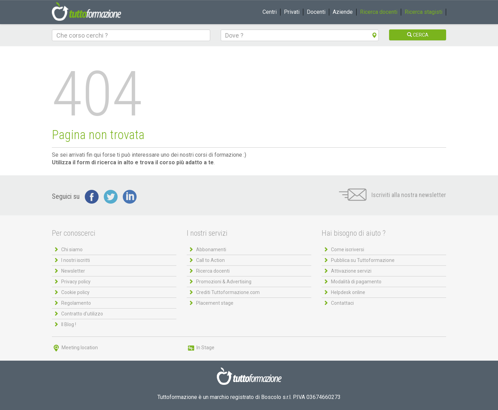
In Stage (200, 347)
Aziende (343, 12)
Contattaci (342, 303)
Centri (269, 12)
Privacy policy (76, 281)
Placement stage (214, 303)
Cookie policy (75, 292)
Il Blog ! (68, 324)
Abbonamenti (211, 249)
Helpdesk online (348, 292)
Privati (291, 12)
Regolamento (76, 303)
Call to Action (210, 260)
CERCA (417, 35)
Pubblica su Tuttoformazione (363, 260)
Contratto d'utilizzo (82, 313)
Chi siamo (72, 249)
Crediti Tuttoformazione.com (228, 292)
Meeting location (75, 347)
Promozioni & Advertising (223, 281)
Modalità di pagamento (356, 281)
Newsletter (73, 271)
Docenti (316, 12)
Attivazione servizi (351, 271)
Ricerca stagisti (423, 12)
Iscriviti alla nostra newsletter (392, 194)
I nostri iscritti (75, 260)
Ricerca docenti (378, 12)
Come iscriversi (347, 249)
